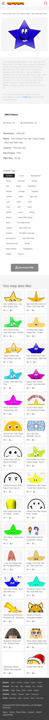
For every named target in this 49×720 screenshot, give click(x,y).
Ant (12, 686)
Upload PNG (8, 715)
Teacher (21, 694)
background (36, 176)
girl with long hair (27, 233)
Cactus (33, 682)
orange (22, 191)
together (35, 191)
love (8, 202)
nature (8, 217)
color (8, 207)
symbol (9, 176)
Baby (18, 690)
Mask (13, 690)
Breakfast (13, 698)
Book (27, 694)
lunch (21, 176)
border (8, 212)
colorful (9, 228)
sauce (8, 181)
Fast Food (39, 698)
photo (27, 243)
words (31, 212)
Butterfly (28, 686)
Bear (17, 686)
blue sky (33, 196)
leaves (9, 196)
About (5, 712)
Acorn (13, 682)
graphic (9, 233)
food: (5, 698)
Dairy (20, 698)
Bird (21, 686)
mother (36, 690)
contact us (26, 97)
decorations (11, 238)
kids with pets (28, 238)
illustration (32, 186)
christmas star (12, 243)
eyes (8, 223)
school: (6, 694)
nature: (6, 682)
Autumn (19, 682)
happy (8, 254)
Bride (24, 690)
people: (6, 690)
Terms (11, 712)
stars (19, 202)
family (29, 690)
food (20, 212)
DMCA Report (11, 115)
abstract (21, 181)
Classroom (35, 694)
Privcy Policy (21, 712)
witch (21, 196)
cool (30, 202)
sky (7, 186)
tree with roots (23, 223)
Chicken (39, 686)
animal (34, 181)
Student (13, 694)
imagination (28, 249)
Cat (34, 686)
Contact (31, 712)
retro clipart (11, 249)
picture (21, 254)
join (19, 207)
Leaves (26, 682)
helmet (9, 191)
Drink (32, 698)
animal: (6, 686)
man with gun (25, 228)
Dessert (26, 698)
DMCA (38, 712)
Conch (40, 682)
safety (18, 186)
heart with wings (25, 217)
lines (29, 207)
